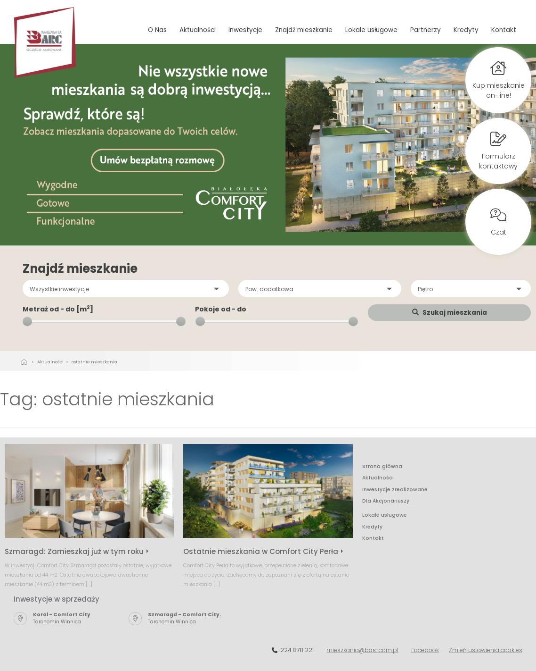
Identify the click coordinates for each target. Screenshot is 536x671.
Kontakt (503, 29)
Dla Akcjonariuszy (385, 500)
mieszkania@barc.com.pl (362, 650)
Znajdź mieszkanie (304, 29)
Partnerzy (425, 29)
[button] (126, 288)
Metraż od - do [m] (58, 309)
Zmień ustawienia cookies (485, 650)
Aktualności (197, 29)
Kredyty (466, 29)
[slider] (27, 321)
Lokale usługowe (371, 29)
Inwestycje (245, 29)
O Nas (157, 29)
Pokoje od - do (220, 309)
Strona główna (382, 466)
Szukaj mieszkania (449, 312)
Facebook (425, 650)
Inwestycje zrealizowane (395, 489)
